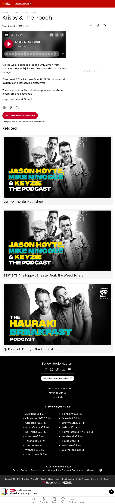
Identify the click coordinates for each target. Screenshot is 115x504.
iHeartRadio (57, 397)
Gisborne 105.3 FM (35, 423)
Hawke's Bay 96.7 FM (37, 427)
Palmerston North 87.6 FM (77, 432)
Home (5, 12)
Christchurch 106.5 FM (38, 418)
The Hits (25, 479)
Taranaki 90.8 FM (35, 441)
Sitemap (91, 470)
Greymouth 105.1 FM (73, 423)
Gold (57, 479)
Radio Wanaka (82, 479)
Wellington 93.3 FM (73, 450)
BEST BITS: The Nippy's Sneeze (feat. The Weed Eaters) (57, 244)
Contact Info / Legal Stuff (57, 388)
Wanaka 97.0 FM (34, 450)
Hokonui (94, 479)
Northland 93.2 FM (35, 432)
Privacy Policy (20, 470)
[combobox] (111, 26)
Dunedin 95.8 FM (71, 418)
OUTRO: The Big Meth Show (57, 170)
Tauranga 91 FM (34, 445)
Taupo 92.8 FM (70, 441)
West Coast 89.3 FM (36, 454)
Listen (16, 12)
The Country (105, 479)
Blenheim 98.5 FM (72, 414)
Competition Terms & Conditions (65, 470)
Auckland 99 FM (34, 414)
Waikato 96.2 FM (71, 445)
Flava (50, 479)
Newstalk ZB (9, 479)
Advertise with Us (57, 392)
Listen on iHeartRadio (57, 491)
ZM (18, 479)
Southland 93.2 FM (72, 436)
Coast (43, 479)
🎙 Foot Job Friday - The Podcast (57, 318)
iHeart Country (68, 479)
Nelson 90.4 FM (71, 427)
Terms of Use (38, 470)
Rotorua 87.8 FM (34, 436)
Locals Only (30, 12)
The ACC (34, 479)
